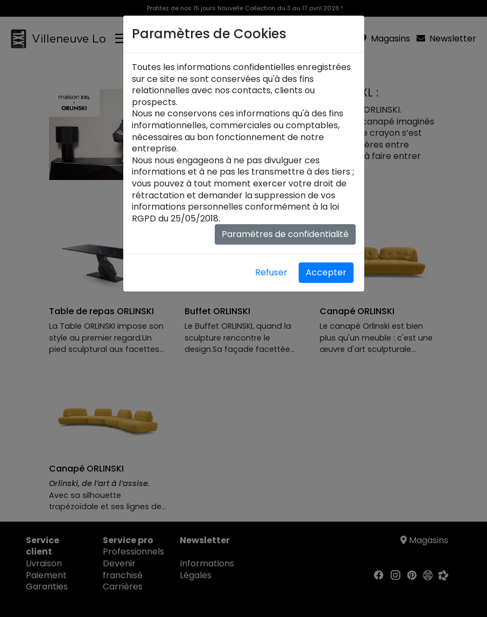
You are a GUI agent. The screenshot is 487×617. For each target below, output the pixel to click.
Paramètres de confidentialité (285, 234)
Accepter (326, 272)
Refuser (271, 272)
